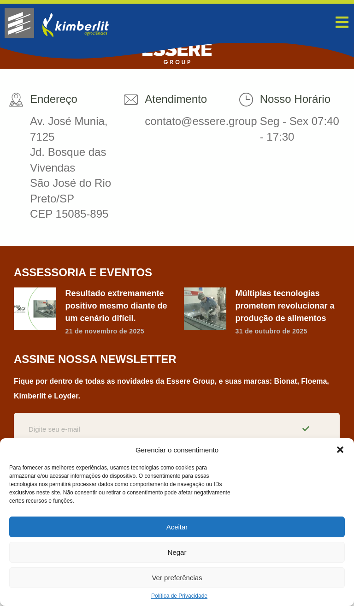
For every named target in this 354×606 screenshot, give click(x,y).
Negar (177, 552)
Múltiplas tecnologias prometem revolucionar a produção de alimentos (285, 306)
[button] (340, 449)
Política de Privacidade (179, 596)
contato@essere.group (201, 121)
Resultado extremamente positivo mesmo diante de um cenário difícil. (116, 306)
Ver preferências (177, 578)
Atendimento (176, 99)
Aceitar (177, 527)
